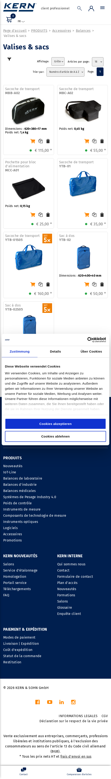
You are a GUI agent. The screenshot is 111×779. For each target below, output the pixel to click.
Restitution (12, 662)
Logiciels (10, 528)
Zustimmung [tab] (20, 351)
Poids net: (71, 129)
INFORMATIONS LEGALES (78, 716)
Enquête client (69, 614)
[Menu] (102, 8)
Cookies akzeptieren (55, 424)
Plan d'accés (67, 583)
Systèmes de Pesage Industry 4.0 (29, 497)
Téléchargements (17, 589)
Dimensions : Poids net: (26, 130)
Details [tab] (55, 351)
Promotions (12, 540)
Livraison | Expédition (21, 644)
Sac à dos (67, 238)
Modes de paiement (19, 637)
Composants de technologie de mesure (34, 515)
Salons (8, 564)
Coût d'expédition (17, 650)
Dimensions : (80, 275)
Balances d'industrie (20, 485)
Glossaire (64, 607)
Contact (63, 570)
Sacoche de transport (22, 91)
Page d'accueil (15, 31)
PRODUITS (39, 31)
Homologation (14, 577)
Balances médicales (19, 491)
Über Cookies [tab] (91, 351)
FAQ (6, 595)
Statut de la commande (22, 656)
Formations (66, 595)
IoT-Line (9, 472)
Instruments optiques (20, 522)
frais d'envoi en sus (75, 756)
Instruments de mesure (22, 509)
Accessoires (61, 31)
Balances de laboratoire (22, 478)
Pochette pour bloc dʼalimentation (20, 166)
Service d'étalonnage (20, 570)
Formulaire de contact (75, 577)
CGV (105, 716)
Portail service (15, 583)
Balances (83, 31)
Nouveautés (12, 466)
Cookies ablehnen (55, 436)
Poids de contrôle (17, 503)
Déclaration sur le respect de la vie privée (73, 721)
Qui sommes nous (71, 564)
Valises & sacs (15, 36)
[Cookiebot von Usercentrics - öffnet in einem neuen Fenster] (87, 340)
